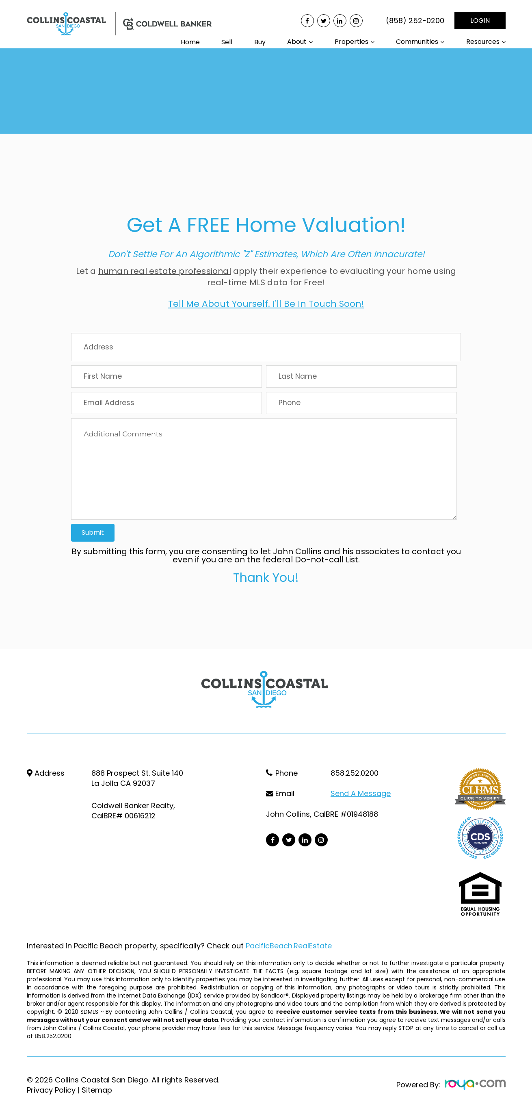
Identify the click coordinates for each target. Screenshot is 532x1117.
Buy (260, 42)
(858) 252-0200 (415, 20)
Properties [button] (351, 41)
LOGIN (480, 20)
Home (190, 42)
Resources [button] (483, 41)
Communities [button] (417, 41)
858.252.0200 (354, 773)
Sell (226, 42)
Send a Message (361, 793)
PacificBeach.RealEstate (289, 946)
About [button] (297, 41)
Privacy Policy (51, 1090)
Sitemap (97, 1090)
